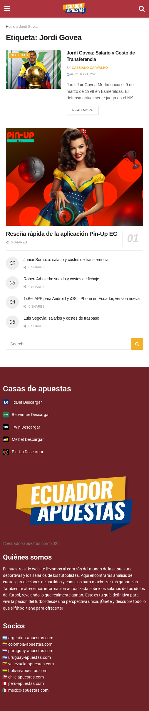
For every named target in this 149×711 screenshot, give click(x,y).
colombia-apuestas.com (30, 644)
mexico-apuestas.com (28, 690)
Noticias (19, 55)
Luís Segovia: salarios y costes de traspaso (61, 318)
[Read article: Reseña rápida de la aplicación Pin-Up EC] (74, 177)
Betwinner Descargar (26, 414)
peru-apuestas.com (26, 683)
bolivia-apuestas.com (27, 670)
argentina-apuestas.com (30, 637)
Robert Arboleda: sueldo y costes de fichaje (61, 279)
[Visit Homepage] (74, 9)
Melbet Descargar (23, 439)
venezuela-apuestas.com (31, 663)
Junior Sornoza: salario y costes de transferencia (66, 259)
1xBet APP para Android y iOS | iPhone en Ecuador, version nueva (82, 298)
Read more (85, 109)
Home (10, 27)
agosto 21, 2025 (82, 74)
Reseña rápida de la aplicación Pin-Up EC (61, 234)
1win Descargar (21, 427)
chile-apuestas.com (26, 677)
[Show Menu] (7, 9)
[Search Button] (142, 9)
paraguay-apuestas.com (30, 650)
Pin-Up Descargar (23, 452)
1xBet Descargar (22, 402)
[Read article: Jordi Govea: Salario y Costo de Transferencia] (33, 69)
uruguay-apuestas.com (29, 657)
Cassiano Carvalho (90, 67)
